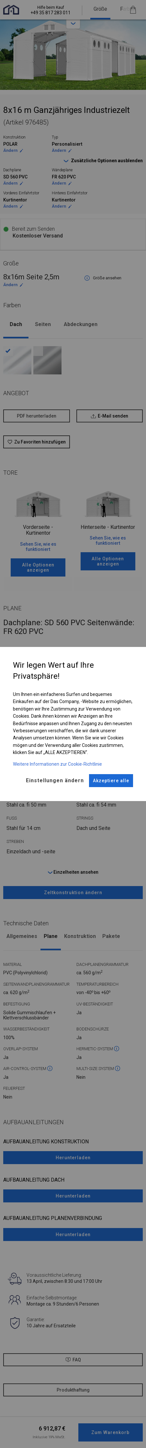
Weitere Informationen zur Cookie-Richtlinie (57, 764)
